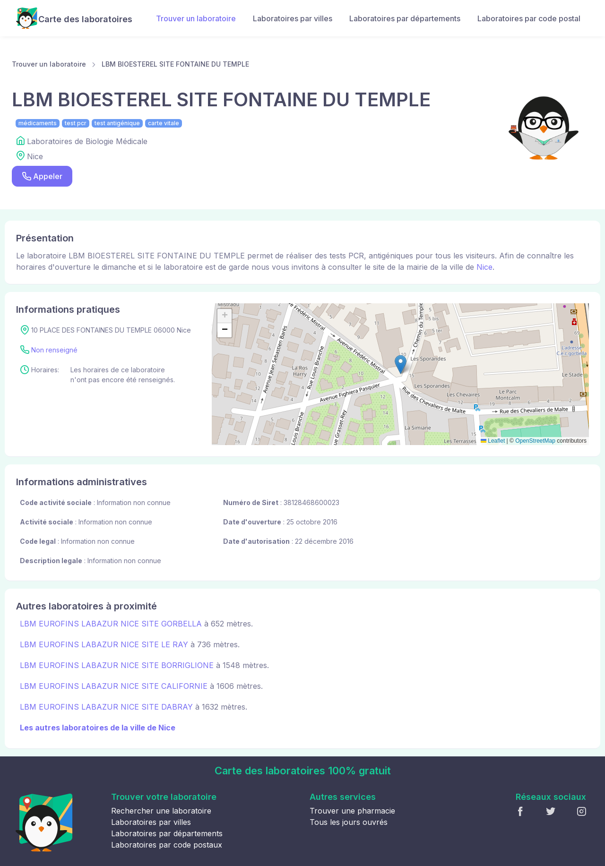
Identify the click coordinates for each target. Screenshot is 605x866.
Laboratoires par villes (292, 18)
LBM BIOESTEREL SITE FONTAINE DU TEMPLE (175, 64)
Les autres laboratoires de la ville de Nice (97, 727)
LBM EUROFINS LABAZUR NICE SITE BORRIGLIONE (117, 665)
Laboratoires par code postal (528, 18)
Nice (484, 267)
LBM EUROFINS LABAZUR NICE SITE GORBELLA (111, 623)
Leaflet (493, 440)
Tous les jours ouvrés (349, 822)
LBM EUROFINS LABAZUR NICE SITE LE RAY (104, 644)
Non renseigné (54, 350)
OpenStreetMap (535, 440)
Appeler (42, 176)
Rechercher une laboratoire (161, 810)
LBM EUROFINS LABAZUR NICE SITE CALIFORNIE (113, 686)
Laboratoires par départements (404, 18)
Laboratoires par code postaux (166, 844)
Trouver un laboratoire (196, 18)
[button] (400, 364)
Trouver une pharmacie (352, 810)
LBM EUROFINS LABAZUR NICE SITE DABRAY (106, 707)
